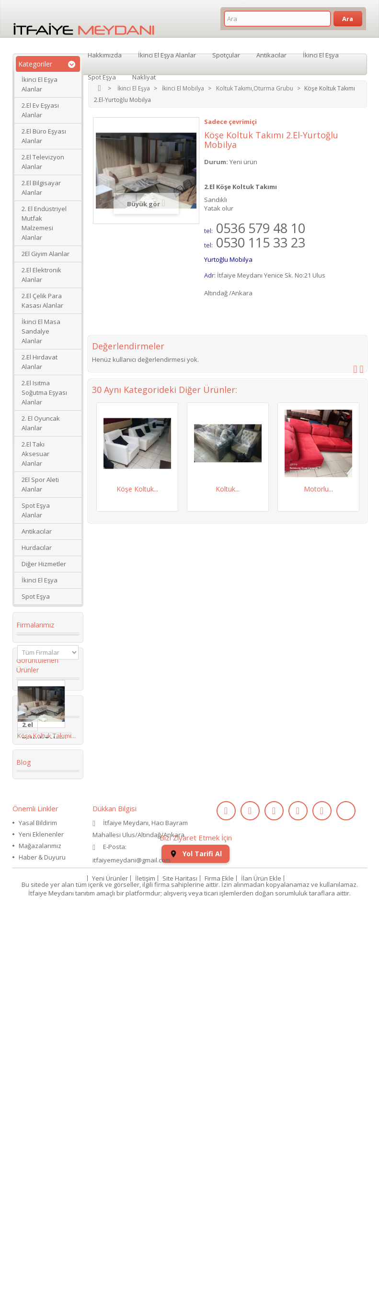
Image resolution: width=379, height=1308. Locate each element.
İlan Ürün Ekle (261, 1271)
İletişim (145, 1271)
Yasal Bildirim (38, 1171)
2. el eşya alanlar (36, 873)
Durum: (216, 161)
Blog (23, 1103)
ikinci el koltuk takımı (45, 1069)
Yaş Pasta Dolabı (37, 982)
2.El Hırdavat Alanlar (39, 362)
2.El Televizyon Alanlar (43, 162)
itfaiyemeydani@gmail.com (131, 1209)
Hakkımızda (105, 54)
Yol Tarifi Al (195, 1247)
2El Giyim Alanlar (45, 253)
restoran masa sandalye (45, 946)
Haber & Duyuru (42, 1206)
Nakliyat (144, 76)
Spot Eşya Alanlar (36, 510)
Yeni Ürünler (110, 1271)
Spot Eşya (36, 596)
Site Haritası (179, 1271)
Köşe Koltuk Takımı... (46, 766)
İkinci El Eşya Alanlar (39, 84)
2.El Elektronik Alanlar (41, 275)
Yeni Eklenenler (41, 1183)
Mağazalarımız (40, 1194)
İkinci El (34, 891)
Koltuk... (228, 488)
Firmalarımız (35, 624)
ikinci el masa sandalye (43, 851)
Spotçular (226, 54)
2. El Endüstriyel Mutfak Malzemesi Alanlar (44, 223)
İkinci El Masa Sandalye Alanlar (41, 331)
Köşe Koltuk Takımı (41, 909)
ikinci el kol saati (40, 1047)
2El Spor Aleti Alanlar (40, 484)
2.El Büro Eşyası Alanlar (44, 136)
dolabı (32, 927)
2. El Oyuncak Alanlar (41, 423)
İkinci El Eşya (39, 580)
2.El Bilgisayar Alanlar (41, 188)
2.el (27, 818)
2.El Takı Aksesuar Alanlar (35, 454)
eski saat (36, 1014)
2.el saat (35, 1000)
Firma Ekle (219, 1271)
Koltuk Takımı (44, 832)
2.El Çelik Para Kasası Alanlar (42, 300)
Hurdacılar (37, 547)
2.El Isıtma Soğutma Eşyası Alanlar (44, 392)
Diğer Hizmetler (44, 563)
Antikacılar (37, 531)
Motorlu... (318, 488)
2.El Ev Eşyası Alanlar (40, 110)
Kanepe (34, 964)
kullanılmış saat (47, 1029)
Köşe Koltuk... (137, 488)
